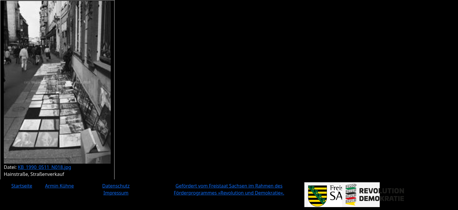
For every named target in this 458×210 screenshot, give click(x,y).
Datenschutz (116, 186)
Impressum (116, 193)
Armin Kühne (59, 186)
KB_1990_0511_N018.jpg (44, 167)
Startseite (21, 186)
